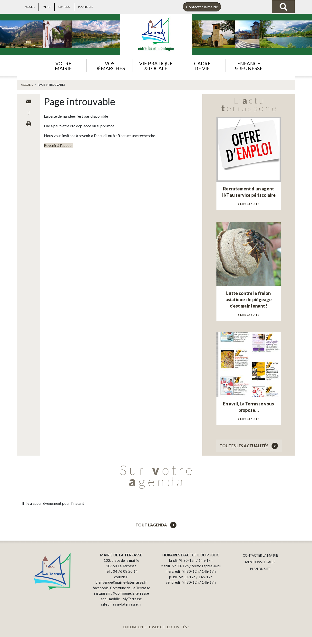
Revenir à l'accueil (58, 145)
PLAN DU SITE (260, 569)
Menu (46, 6)
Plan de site (85, 6)
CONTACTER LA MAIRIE (260, 555)
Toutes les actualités (249, 445)
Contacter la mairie (202, 6)
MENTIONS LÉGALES (260, 562)
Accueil (30, 6)
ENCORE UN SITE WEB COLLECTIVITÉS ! (156, 627)
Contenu (64, 6)
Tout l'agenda (156, 525)
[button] (63, 65)
